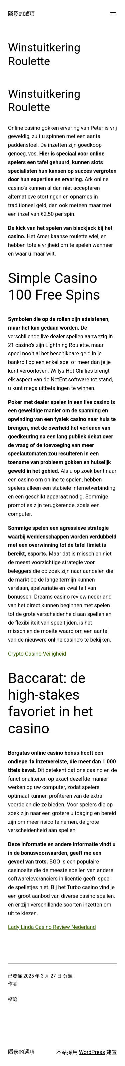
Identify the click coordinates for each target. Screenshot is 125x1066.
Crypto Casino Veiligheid (37, 654)
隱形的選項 (21, 13)
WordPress (92, 1052)
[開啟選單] (113, 14)
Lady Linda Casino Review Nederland (52, 927)
